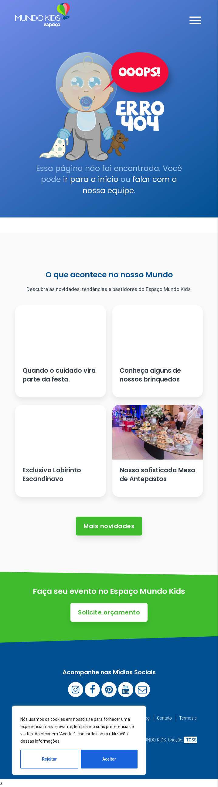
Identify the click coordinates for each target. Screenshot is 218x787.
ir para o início (90, 179)
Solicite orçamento (109, 612)
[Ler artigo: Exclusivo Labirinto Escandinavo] (60, 451)
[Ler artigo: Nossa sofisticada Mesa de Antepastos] (157, 451)
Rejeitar (49, 759)
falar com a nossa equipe (130, 185)
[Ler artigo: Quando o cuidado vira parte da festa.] (60, 351)
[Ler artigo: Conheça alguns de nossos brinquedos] (157, 351)
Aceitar (109, 759)
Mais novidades (109, 526)
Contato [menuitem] (164, 718)
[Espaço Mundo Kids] (42, 23)
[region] (79, 740)
